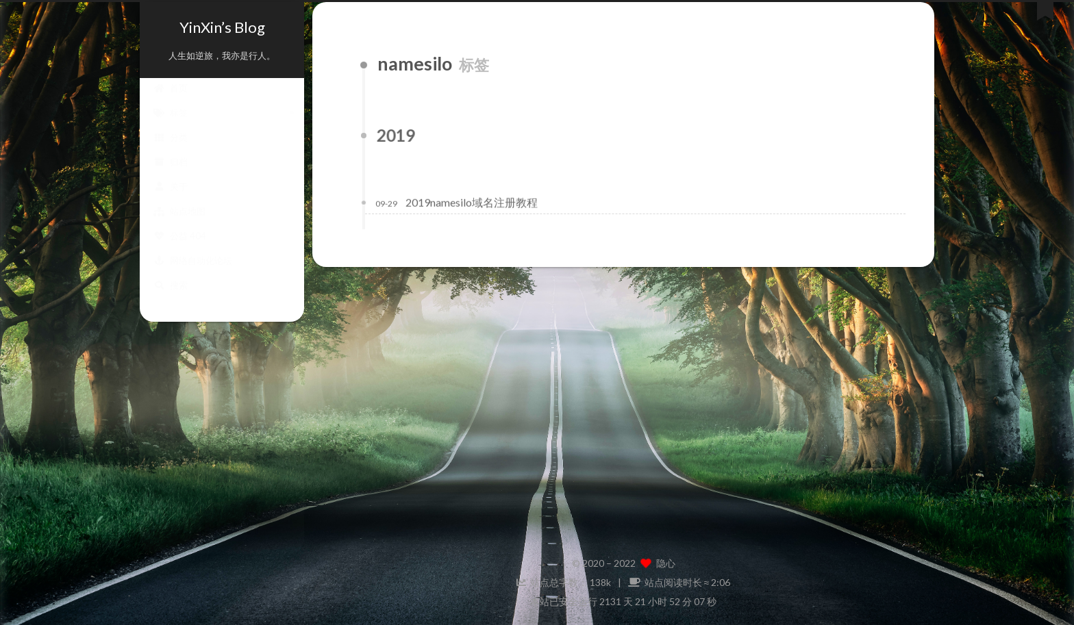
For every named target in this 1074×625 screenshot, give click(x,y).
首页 (170, 101)
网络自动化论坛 (192, 273)
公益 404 (179, 249)
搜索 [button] (170, 298)
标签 (170, 125)
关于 (170, 199)
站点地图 (179, 224)
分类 (170, 150)
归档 (170, 175)
